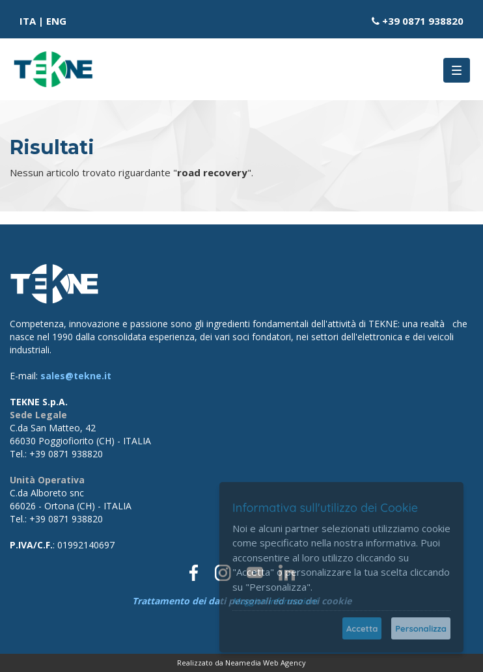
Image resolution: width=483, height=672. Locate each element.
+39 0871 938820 (422, 20)
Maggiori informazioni (274, 601)
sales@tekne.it (75, 376)
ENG (56, 20)
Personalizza (421, 628)
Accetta (362, 628)
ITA (28, 20)
